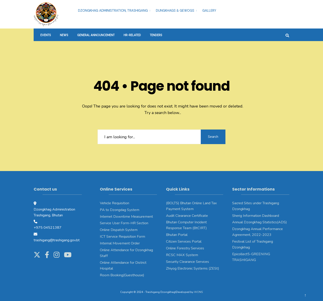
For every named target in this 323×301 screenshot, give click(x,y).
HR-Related (132, 35)
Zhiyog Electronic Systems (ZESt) (192, 268)
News (64, 35)
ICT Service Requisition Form (122, 236)
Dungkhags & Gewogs (175, 10)
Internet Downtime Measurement (126, 216)
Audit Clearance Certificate (187, 215)
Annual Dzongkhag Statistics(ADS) (259, 222)
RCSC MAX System (182, 255)
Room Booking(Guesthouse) (122, 275)
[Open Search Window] (287, 35)
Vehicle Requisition (114, 203)
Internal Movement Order (120, 243)
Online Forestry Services (185, 248)
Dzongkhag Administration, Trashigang (113, 10)
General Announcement (96, 35)
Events (45, 35)
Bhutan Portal (177, 234)
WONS (198, 292)
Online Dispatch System (118, 229)
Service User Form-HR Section (124, 223)
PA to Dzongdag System (119, 209)
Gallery (209, 10)
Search (213, 136)
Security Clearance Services (187, 261)
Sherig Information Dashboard (255, 215)
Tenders (156, 35)
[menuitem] (115, 10)
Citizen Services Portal (183, 241)
